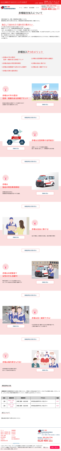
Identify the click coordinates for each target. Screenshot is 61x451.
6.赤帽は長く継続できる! (39, 67)
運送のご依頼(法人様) (5, 433)
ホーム (20, 7)
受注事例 (14, 437)
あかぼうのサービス (16, 2)
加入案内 (24, 2)
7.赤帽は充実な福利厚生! (10, 71)
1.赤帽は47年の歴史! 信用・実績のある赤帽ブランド (13, 58)
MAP (57, 401)
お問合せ (26, 7)
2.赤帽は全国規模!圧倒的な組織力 (42, 58)
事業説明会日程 (4, 440)
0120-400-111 (49, 9)
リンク (37, 7)
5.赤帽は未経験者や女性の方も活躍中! (14, 67)
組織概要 (14, 430)
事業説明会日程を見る (30, 117)
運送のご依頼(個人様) (5, 432)
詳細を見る (45, 104)
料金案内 (14, 433)
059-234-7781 (52, 6)
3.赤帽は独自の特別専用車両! (11, 63)
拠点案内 (14, 432)
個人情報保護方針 (16, 439)
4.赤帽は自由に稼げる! (38, 63)
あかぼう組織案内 (5, 2)
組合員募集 (31, 7)
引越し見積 (3, 435)
